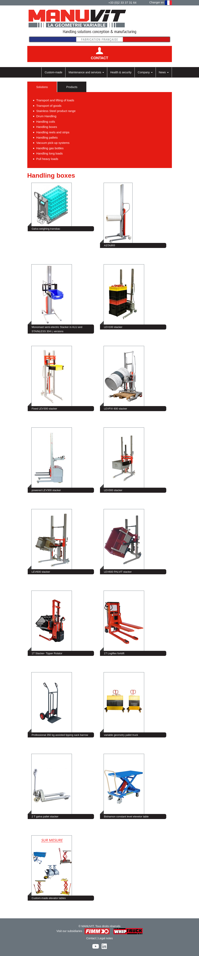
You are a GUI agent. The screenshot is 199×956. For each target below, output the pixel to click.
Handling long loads (49, 153)
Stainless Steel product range (56, 111)
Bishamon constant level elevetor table (126, 816)
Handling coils (45, 121)
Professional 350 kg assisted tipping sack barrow (60, 734)
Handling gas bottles (50, 148)
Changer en (160, 2)
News (164, 72)
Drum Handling (46, 116)
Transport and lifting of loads (55, 100)
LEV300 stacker (113, 490)
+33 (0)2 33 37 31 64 (122, 2)
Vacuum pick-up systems (53, 142)
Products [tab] (71, 87)
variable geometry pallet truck (121, 734)
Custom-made (53, 72)
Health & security (121, 72)
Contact (91, 938)
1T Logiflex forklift (114, 653)
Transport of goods (48, 105)
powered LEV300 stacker (46, 490)
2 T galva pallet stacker (45, 816)
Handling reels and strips (52, 132)
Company (145, 72)
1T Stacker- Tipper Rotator (47, 653)
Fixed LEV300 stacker (44, 408)
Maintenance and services (86, 72)
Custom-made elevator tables (49, 898)
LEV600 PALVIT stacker (118, 571)
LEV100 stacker (113, 327)
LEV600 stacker (41, 571)
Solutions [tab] (42, 87)
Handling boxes (46, 127)
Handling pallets (47, 137)
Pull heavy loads (47, 159)
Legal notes (105, 938)
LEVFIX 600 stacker (115, 408)
